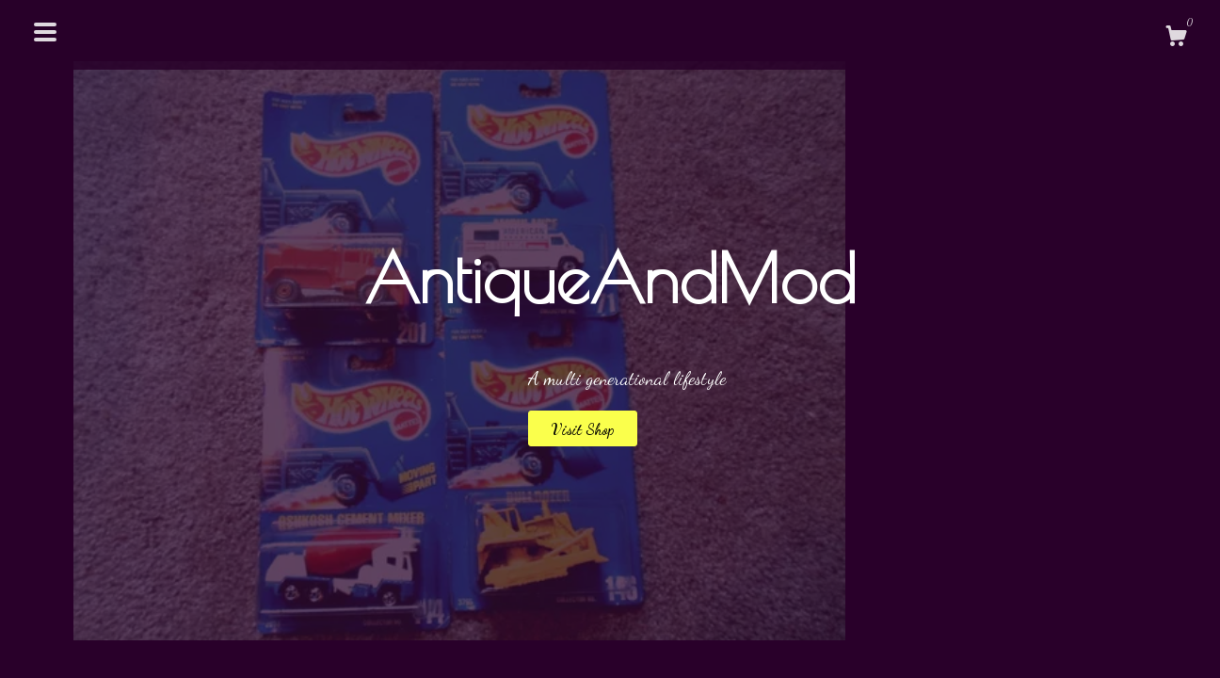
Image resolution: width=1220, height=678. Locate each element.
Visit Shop (583, 429)
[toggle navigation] (45, 32)
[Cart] (1175, 38)
